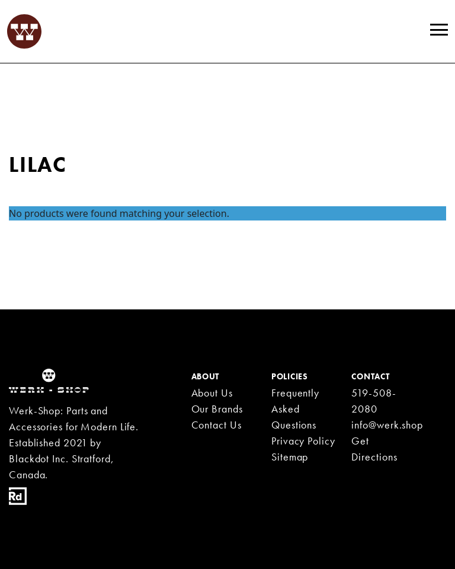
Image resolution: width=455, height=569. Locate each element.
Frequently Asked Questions (295, 408)
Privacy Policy (303, 440)
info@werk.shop (387, 424)
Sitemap (289, 456)
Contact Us (216, 424)
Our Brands (217, 408)
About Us (212, 392)
